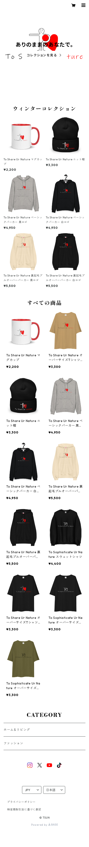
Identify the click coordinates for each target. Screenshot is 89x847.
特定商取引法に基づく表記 (24, 809)
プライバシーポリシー (21, 802)
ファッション (13, 743)
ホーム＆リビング (17, 730)
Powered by (44, 824)
